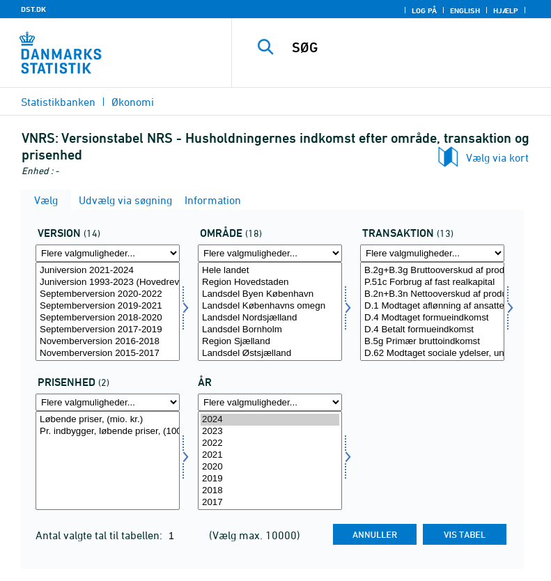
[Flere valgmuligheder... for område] (270, 253)
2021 (270, 455)
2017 (270, 503)
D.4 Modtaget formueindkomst (432, 318)
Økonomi (132, 101)
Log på (424, 10)
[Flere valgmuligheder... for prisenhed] (108, 402)
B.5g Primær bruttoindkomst (432, 342)
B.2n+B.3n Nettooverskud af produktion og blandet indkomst (432, 294)
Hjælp (505, 10)
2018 (270, 491)
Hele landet (270, 271)
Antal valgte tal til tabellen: (100, 535)
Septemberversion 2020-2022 (107, 294)
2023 (270, 431)
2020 (270, 467)
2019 (270, 479)
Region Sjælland (270, 342)
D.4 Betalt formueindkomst (432, 330)
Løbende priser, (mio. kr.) (107, 420)
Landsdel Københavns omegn (270, 306)
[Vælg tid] (270, 460)
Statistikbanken (58, 101)
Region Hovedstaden (270, 282)
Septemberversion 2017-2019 (107, 330)
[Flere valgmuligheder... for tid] (270, 402)
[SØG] (412, 47)
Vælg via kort (497, 157)
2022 (270, 443)
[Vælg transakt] (432, 311)
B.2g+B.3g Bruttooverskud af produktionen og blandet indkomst (432, 271)
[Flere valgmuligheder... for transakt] (432, 253)
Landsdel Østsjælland (270, 353)
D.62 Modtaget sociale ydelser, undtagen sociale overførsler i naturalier (432, 353)
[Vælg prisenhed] (108, 460)
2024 (270, 420)
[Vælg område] (270, 311)
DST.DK (33, 9)
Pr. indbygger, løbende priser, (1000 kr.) (107, 431)
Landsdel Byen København (270, 294)
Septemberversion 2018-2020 (107, 318)
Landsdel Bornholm (270, 330)
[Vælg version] (108, 311)
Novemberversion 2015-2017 (107, 353)
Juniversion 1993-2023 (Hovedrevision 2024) (107, 282)
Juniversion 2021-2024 (107, 271)
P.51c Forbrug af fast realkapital (432, 282)
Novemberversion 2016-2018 (107, 342)
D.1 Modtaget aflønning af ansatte (432, 306)
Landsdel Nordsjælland (270, 318)
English (465, 10)
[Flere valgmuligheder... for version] (108, 253)
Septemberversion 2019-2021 (107, 306)
